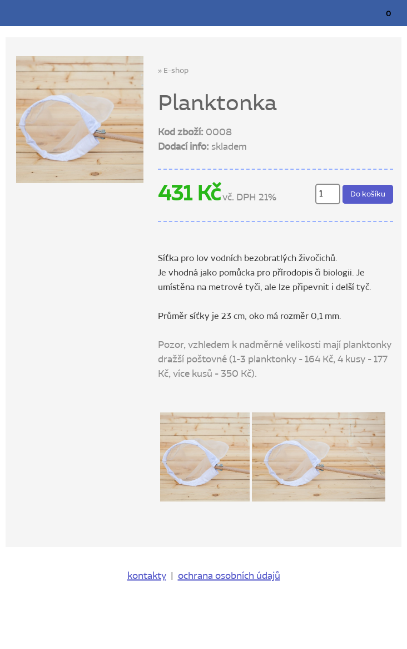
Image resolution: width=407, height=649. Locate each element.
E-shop (175, 70)
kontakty (146, 576)
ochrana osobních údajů (229, 576)
